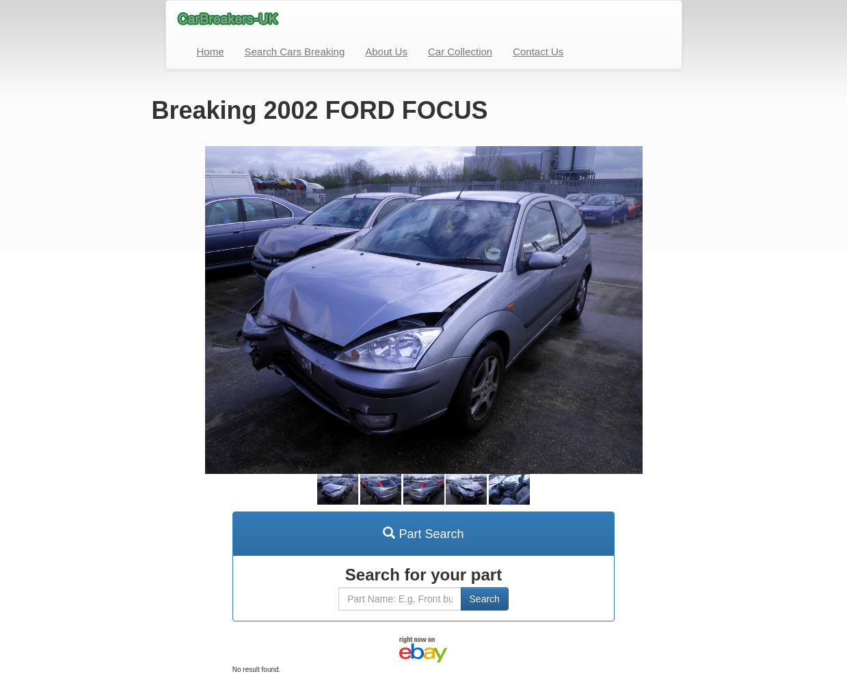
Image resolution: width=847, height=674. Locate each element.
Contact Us (538, 51)
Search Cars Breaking (295, 51)
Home (210, 51)
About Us (386, 51)
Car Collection (460, 51)
